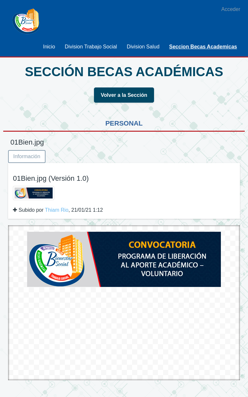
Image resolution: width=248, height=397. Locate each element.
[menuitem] (49, 46)
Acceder (230, 9)
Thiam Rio (56, 210)
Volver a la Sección (124, 95)
